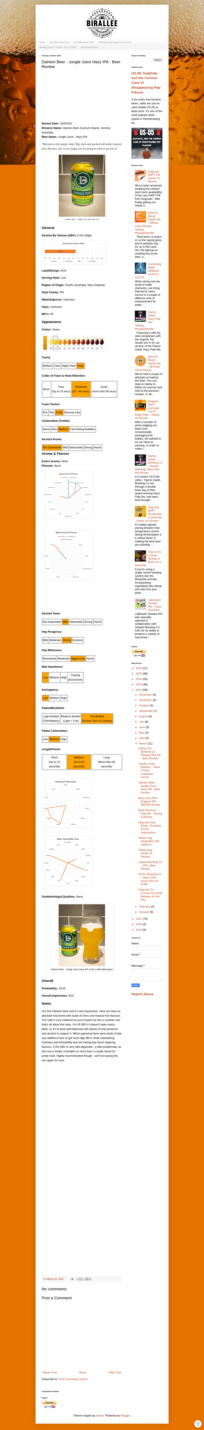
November (146, 700)
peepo (100, 1415)
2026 (139, 668)
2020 (139, 924)
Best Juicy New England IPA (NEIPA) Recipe (149, 801)
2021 (139, 918)
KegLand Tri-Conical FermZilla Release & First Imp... (150, 894)
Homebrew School (89, 47)
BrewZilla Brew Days (84, 42)
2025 (139, 673)
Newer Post (50, 1372)
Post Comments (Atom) (73, 1379)
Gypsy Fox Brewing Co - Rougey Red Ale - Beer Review (149, 753)
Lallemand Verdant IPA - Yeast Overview (154, 605)
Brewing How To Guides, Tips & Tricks (57, 47)
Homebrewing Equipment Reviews (115, 42)
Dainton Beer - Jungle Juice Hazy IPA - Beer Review (149, 787)
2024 (139, 679)
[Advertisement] (82, 94)
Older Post (114, 1372)
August (143, 716)
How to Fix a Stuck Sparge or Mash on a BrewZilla (148, 558)
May (142, 732)
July (142, 721)
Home (42, 42)
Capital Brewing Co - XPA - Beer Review (150, 865)
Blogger (125, 1415)
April (142, 738)
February (145, 906)
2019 (139, 929)
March (143, 743)
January (144, 912)
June (142, 727)
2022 (139, 689)
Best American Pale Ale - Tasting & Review (150, 813)
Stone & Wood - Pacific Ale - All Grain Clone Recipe (148, 363)
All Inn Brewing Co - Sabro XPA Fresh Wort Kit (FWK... (149, 879)
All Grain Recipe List (59, 42)
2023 (139, 684)
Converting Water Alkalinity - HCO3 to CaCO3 (148, 271)
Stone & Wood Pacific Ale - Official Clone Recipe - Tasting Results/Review (148, 223)
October (144, 705)
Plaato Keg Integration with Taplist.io (148, 841)
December (146, 694)
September (146, 711)
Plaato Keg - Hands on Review (146, 853)
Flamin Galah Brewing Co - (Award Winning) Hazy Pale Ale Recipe (148, 464)
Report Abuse (142, 994)
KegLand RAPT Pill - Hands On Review (154, 176)
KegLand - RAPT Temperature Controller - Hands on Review (148, 514)
